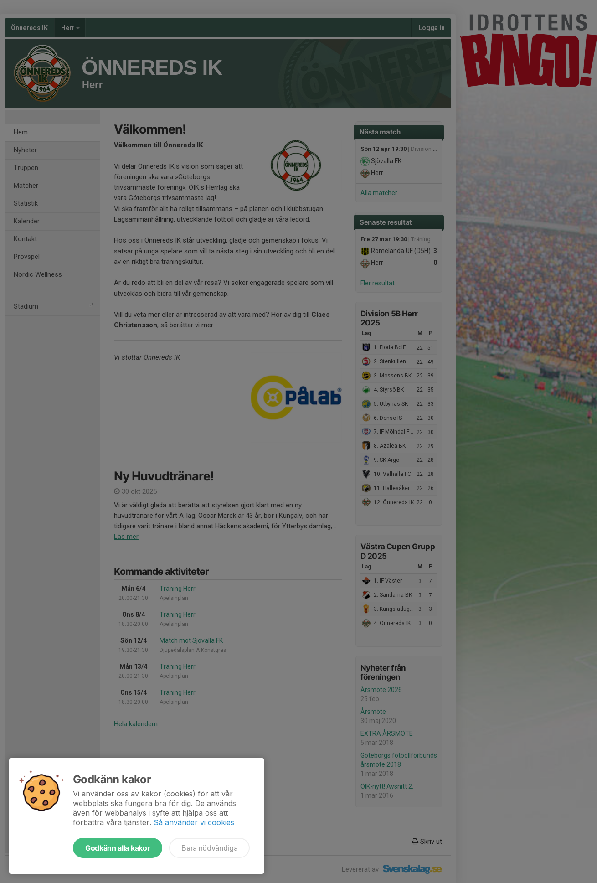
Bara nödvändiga (209, 847)
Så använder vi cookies (194, 822)
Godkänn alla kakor (117, 847)
